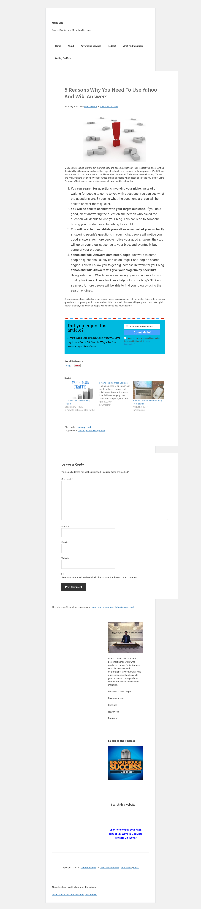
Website (65, 558)
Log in (136, 867)
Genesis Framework (109, 867)
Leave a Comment (109, 106)
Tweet (68, 366)
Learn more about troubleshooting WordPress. (74, 894)
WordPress (126, 867)
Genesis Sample (88, 867)
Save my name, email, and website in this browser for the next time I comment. (99, 577)
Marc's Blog (57, 23)
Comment (67, 479)
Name (65, 526)
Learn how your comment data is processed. (112, 607)
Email (64, 542)
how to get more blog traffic (91, 430)
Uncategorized (84, 427)
